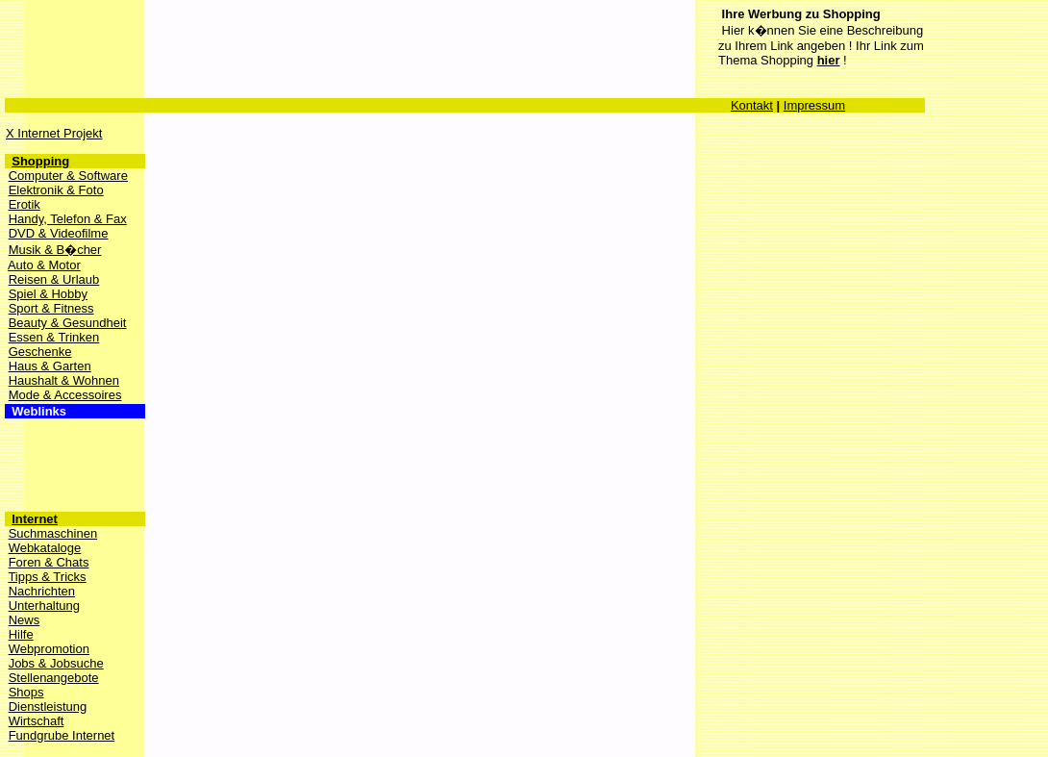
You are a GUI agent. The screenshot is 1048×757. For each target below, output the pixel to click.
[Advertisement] (356, 43)
